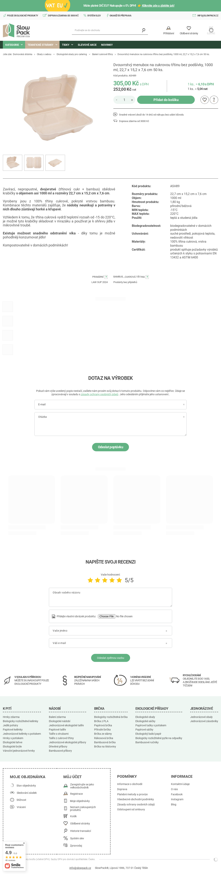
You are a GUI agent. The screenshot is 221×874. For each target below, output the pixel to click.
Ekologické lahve (12, 742)
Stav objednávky (26, 785)
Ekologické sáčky (145, 721)
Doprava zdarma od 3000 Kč (63, 15)
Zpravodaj (76, 845)
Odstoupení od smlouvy (131, 809)
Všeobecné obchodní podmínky (135, 799)
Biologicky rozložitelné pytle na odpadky (158, 738)
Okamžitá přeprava (120, 15)
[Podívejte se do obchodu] (110, 30)
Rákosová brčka (103, 738)
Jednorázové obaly (201, 716)
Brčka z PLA (101, 721)
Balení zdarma (57, 716)
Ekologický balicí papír (148, 733)
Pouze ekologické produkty (22, 15)
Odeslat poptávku (110, 447)
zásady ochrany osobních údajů (99, 394)
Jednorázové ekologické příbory (67, 742)
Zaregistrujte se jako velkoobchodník (82, 786)
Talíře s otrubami (58, 733)
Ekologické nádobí (59, 721)
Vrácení (21, 807)
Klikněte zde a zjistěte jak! (158, 5)
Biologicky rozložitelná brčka (111, 716)
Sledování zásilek (27, 792)
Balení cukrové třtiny (102, 54)
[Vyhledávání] (143, 30)
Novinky (107, 44)
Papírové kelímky (13, 729)
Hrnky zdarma (11, 716)
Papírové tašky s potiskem (150, 725)
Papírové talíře (57, 729)
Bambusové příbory (60, 750)
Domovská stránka (22, 54)
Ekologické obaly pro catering (72, 54)
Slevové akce (87, 44)
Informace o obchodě (129, 784)
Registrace (76, 793)
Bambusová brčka (105, 742)
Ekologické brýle (12, 746)
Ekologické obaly (145, 716)
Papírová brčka (103, 725)
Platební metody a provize (132, 794)
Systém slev (94, 15)
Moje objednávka (27, 777)
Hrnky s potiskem (13, 738)
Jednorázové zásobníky (204, 721)
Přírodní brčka (102, 729)
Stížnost (21, 800)
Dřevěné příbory (58, 746)
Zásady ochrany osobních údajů (136, 804)
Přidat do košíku (166, 100)
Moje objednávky (80, 801)
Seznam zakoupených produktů (83, 809)
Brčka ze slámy (103, 733)
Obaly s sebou (44, 54)
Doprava (122, 789)
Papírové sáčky (144, 729)
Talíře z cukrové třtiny (61, 738)
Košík (73, 816)
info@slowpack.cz (207, 15)
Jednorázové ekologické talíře (66, 725)
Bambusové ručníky (147, 742)
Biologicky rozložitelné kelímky (20, 721)
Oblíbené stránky (80, 823)
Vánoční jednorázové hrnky (19, 750)
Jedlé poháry (10, 725)
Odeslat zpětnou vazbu (110, 657)
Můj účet (72, 777)
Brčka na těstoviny (105, 746)
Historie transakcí (80, 831)
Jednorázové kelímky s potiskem (22, 733)
